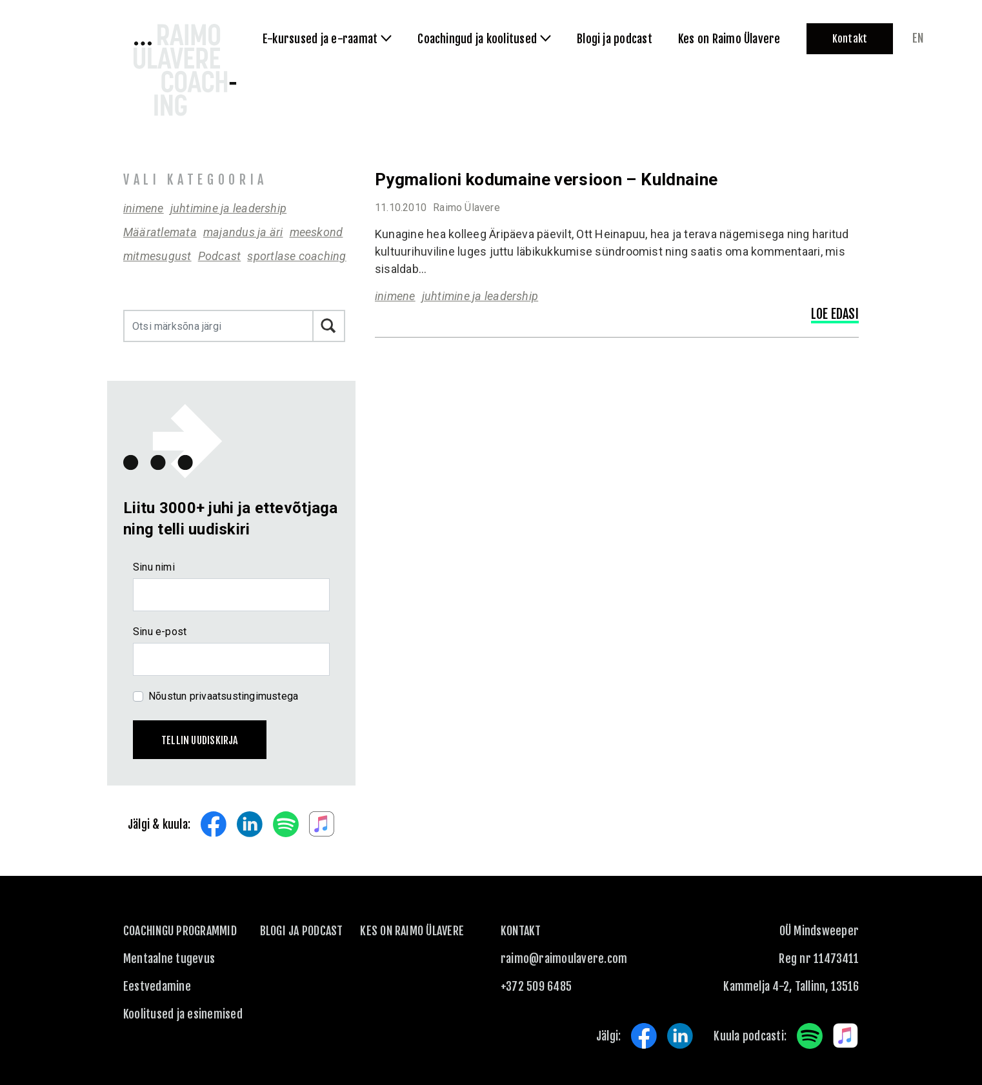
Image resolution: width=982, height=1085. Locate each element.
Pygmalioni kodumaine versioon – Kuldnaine (546, 179)
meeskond (316, 232)
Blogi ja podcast (301, 931)
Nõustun (223, 696)
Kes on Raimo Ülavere (412, 931)
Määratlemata (160, 232)
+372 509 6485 (536, 986)
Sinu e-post (159, 631)
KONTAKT (521, 931)
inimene (143, 208)
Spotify (286, 824)
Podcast (219, 256)
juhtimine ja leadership (228, 208)
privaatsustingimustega (244, 696)
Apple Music (322, 824)
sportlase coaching (296, 256)
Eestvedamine (157, 986)
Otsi (329, 326)
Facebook (213, 824)
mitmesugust (157, 256)
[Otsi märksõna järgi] (218, 326)
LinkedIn (250, 824)
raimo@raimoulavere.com (564, 958)
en (917, 38)
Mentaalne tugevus (169, 958)
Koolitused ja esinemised (183, 1014)
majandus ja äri (243, 232)
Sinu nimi (154, 567)
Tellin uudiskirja (199, 740)
